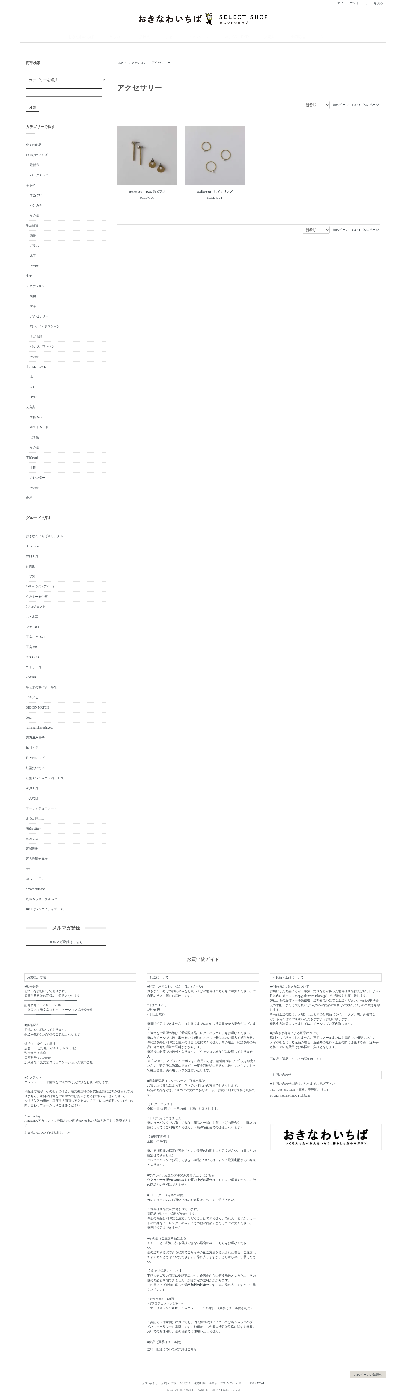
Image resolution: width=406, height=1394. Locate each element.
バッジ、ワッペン (42, 346)
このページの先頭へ (368, 1374)
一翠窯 (30, 575)
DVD (33, 396)
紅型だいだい (35, 767)
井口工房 (32, 555)
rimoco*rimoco (35, 888)
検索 (32, 107)
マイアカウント (348, 3)
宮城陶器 (32, 848)
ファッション (203, 37)
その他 (34, 214)
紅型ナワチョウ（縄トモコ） (46, 777)
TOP (120, 62)
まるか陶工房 (35, 817)
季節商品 (272, 37)
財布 (33, 305)
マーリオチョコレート (41, 807)
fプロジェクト (36, 606)
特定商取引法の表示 (205, 1382)
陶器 (33, 235)
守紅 (29, 868)
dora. (29, 717)
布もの (148, 37)
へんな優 (32, 797)
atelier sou (32, 545)
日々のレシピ (35, 757)
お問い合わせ (150, 1382)
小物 (183, 37)
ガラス (34, 245)
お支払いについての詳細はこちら (47, 1132)
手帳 (33, 467)
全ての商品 (33, 144)
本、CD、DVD (231, 37)
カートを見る (374, 3)
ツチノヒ (32, 696)
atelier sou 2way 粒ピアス (147, 191)
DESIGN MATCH (37, 707)
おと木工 (32, 616)
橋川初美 (32, 747)
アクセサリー (161, 62)
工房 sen (31, 646)
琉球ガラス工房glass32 (41, 898)
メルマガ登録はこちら (66, 941)
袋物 (33, 295)
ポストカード (39, 426)
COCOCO (32, 656)
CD (32, 386)
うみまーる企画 (37, 596)
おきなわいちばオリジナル (44, 535)
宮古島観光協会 (37, 858)
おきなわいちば (124, 37)
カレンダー (37, 477)
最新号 (34, 164)
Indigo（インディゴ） (41, 585)
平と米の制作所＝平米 (41, 686)
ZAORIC (32, 676)
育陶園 (30, 565)
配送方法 (185, 1382)
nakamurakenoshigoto (39, 727)
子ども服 (36, 335)
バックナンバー (41, 174)
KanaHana (32, 626)
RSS (252, 1382)
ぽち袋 (34, 436)
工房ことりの (35, 636)
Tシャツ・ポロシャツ (45, 325)
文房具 (253, 37)
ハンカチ (36, 204)
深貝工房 (32, 787)
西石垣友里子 (35, 737)
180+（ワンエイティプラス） (46, 908)
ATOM (260, 1382)
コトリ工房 (33, 666)
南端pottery (33, 828)
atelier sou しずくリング (215, 191)
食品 (289, 37)
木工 (33, 255)
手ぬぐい (36, 194)
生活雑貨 (166, 37)
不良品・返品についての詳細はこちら (296, 1058)
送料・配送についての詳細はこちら (172, 1349)
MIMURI (32, 838)
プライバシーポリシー (233, 1382)
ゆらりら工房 (35, 878)
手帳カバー (37, 416)
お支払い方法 (169, 1382)
